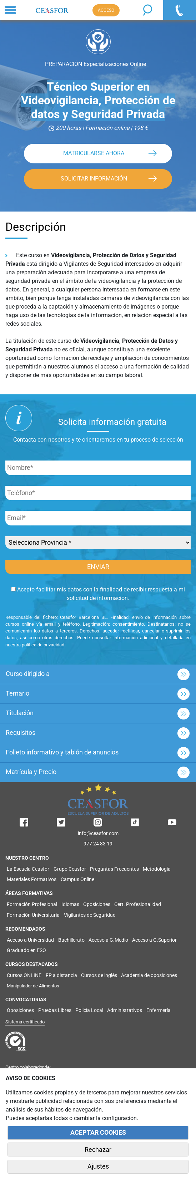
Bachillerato (71, 940)
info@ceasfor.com (98, 833)
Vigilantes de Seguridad (90, 915)
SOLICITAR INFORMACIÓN (94, 178)
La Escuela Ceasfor (28, 869)
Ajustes (98, 1166)
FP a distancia (61, 975)
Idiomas (70, 904)
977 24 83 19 (98, 843)
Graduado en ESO (26, 950)
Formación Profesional (32, 904)
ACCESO (106, 10)
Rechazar (98, 1149)
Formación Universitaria (33, 915)
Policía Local (89, 1010)
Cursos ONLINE (24, 975)
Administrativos (124, 1010)
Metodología (157, 869)
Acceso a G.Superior (154, 940)
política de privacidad (43, 644)
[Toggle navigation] (10, 9)
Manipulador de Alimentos (33, 985)
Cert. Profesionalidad (137, 904)
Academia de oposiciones (149, 975)
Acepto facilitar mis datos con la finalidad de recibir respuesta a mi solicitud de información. (98, 593)
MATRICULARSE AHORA (93, 153)
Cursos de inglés (99, 975)
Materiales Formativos (31, 879)
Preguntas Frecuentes (114, 869)
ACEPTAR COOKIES (98, 1132)
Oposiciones (96, 904)
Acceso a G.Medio (108, 940)
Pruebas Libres (54, 1010)
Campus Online (77, 879)
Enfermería (158, 1010)
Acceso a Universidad (30, 940)
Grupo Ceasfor (70, 869)
